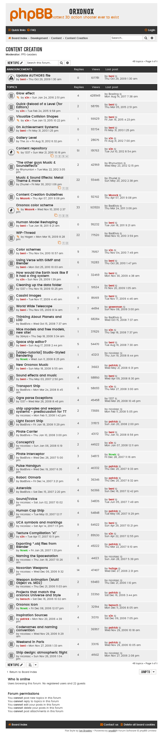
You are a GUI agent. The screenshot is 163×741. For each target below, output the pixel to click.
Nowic (24, 359)
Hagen (29, 237)
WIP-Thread (25, 232)
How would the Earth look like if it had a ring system (42, 274)
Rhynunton (27, 169)
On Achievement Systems (37, 127)
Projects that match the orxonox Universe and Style (38, 594)
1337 (27, 152)
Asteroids (23, 488)
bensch (25, 599)
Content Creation (24, 49)
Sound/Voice (26, 499)
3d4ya (24, 336)
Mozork (25, 198)
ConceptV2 (25, 442)
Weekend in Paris (30, 642)
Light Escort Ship (29, 421)
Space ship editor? (31, 342)
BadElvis (114, 206)
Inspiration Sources (32, 615)
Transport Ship (28, 386)
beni (23, 79)
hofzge (113, 568)
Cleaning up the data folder (39, 285)
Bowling (114, 94)
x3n (27, 97)
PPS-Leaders (29, 54)
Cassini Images (28, 295)
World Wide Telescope (34, 306)
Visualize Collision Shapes (37, 116)
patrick (113, 365)
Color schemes (28, 249)
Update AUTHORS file (33, 75)
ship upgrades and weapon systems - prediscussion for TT (41, 410)
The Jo (24, 141)
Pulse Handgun (28, 465)
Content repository (31, 148)
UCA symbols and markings (39, 522)
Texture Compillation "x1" (36, 533)
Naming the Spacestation (37, 556)
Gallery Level (26, 137)
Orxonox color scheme (34, 205)
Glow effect (25, 93)
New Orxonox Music (32, 364)
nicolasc (114, 353)
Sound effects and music (36, 375)
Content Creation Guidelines (39, 194)
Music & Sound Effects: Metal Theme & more (39, 179)
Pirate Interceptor (30, 454)
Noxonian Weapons (32, 568)
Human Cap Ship (30, 510)
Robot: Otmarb (28, 477)
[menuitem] (31, 30)
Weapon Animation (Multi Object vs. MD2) (37, 581)
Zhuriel (24, 184)
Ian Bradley (85, 731)
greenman (115, 307)
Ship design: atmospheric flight (41, 652)
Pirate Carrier (27, 431)
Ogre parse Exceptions (34, 398)
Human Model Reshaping (37, 222)
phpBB (112, 731)
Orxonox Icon (27, 604)
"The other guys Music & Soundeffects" (36, 164)
